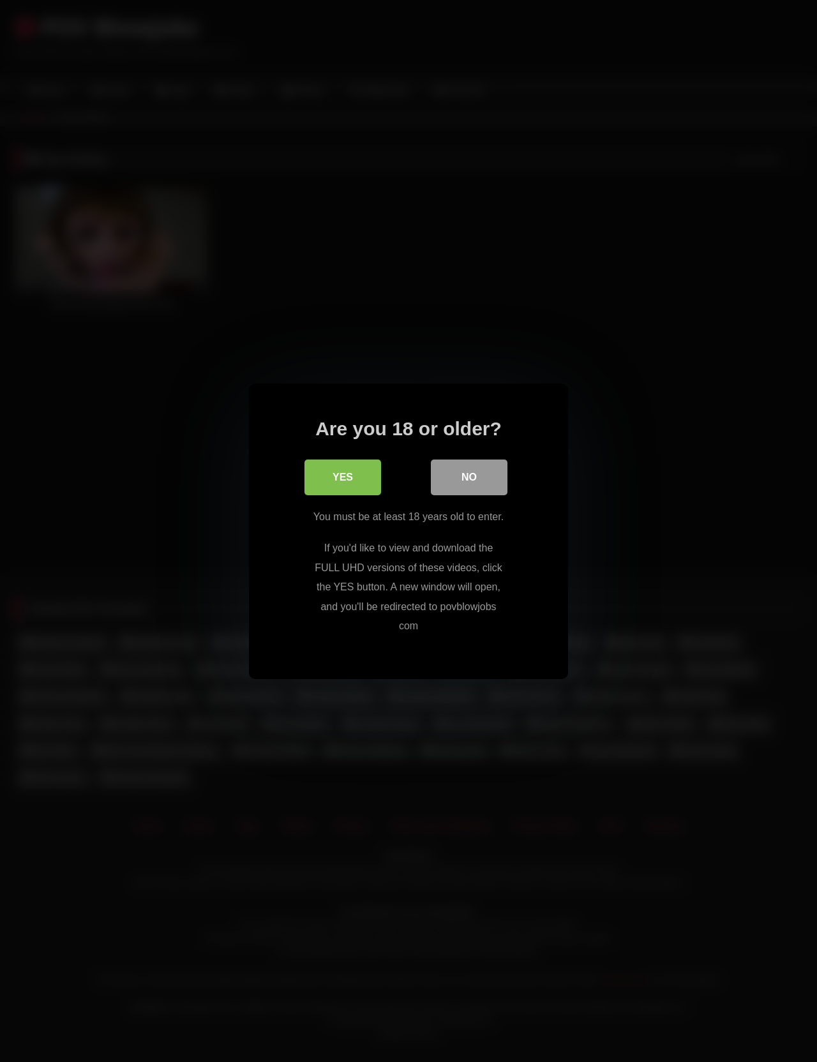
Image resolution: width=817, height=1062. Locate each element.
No (469, 476)
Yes (343, 476)
